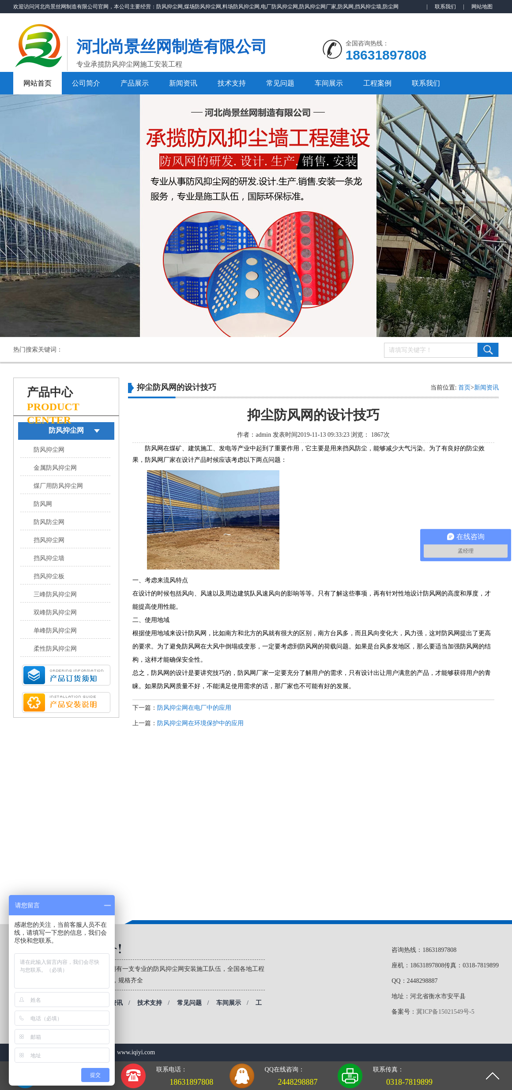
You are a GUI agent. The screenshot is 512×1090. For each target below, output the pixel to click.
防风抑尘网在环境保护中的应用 (200, 723)
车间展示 (329, 83)
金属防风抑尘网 (55, 467)
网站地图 (482, 7)
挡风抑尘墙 (49, 558)
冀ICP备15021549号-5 (445, 1011)
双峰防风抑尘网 (55, 612)
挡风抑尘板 (49, 576)
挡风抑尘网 (49, 540)
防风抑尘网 (66, 430)
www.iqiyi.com (136, 1052)
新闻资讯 (183, 83)
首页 (464, 387)
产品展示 (134, 83)
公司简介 (86, 83)
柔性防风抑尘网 (55, 648)
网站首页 (37, 83)
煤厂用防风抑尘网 (58, 486)
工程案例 (377, 83)
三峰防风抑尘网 (55, 594)
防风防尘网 (49, 522)
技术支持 (232, 83)
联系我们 (445, 7)
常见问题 (280, 83)
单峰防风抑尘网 (55, 630)
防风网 (43, 504)
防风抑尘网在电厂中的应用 (194, 707)
